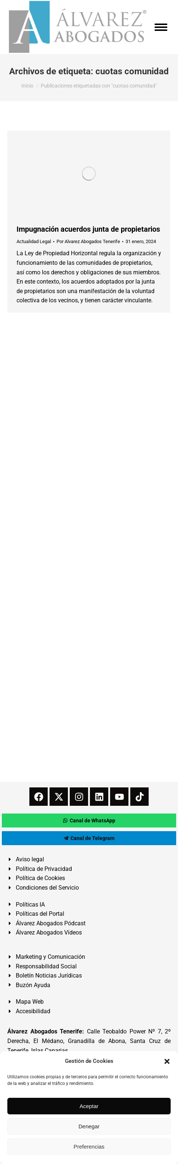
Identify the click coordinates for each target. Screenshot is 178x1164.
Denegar (89, 1126)
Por (88, 241)
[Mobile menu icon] (161, 27)
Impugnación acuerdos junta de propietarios (88, 229)
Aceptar (89, 1106)
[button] (167, 1061)
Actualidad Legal (34, 241)
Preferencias (88, 1146)
